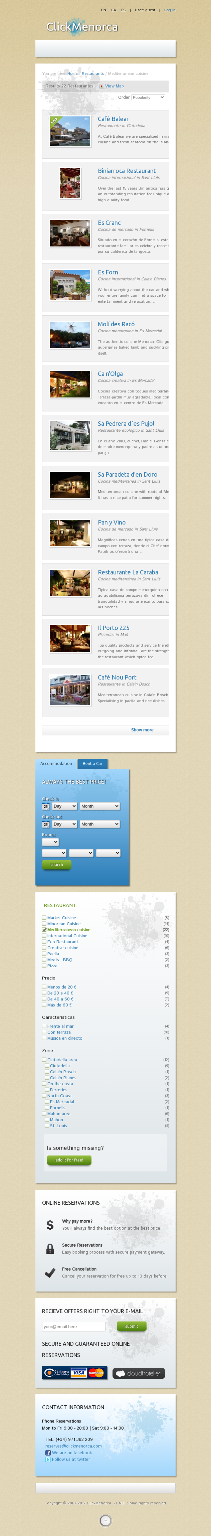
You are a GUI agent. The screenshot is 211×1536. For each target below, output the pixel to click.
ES (123, 10)
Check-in (50, 798)
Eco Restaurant (62, 942)
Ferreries (58, 1090)
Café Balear (113, 118)
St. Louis (58, 1126)
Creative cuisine (62, 948)
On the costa (60, 1084)
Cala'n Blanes (63, 1078)
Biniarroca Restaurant (127, 170)
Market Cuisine (61, 918)
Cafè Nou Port (117, 677)
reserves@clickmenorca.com (73, 1446)
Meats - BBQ (59, 960)
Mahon (56, 1120)
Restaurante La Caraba (128, 572)
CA (114, 10)
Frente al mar (60, 1026)
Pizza (52, 966)
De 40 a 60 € (60, 999)
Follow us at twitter (71, 1460)
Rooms (49, 834)
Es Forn (108, 272)
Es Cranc (109, 222)
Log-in (170, 10)
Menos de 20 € (61, 987)
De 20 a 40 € (60, 993)
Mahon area (58, 1114)
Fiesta (82, 27)
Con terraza (59, 1032)
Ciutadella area (62, 1060)
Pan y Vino (112, 522)
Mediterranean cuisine (68, 930)
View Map (114, 86)
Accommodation (56, 763)
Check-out (52, 816)
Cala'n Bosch (63, 1072)
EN (104, 10)
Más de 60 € (59, 1005)
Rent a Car (92, 763)
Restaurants (93, 74)
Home (72, 74)
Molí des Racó (116, 324)
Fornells (57, 1108)
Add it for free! (69, 1159)
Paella (53, 954)
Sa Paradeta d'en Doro (128, 474)
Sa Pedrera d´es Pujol (126, 423)
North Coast (59, 1096)
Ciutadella (60, 1066)
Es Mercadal (62, 1102)
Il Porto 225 (114, 627)
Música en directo (64, 1038)
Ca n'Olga (110, 373)
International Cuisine (67, 936)
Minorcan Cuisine (64, 924)
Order (124, 97)
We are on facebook (72, 1453)
